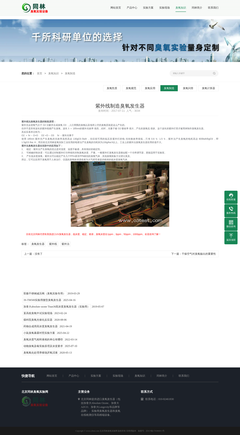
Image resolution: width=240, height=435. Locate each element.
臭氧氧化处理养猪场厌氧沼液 (40, 354)
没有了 (39, 255)
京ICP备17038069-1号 (155, 431)
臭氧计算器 (209, 88)
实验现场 (118, 375)
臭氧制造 (69, 73)
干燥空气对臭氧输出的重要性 (199, 255)
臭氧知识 (53, 73)
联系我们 (184, 375)
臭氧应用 (151, 88)
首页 (38, 73)
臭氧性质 (113, 88)
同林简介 (162, 375)
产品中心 (74, 375)
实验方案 (96, 375)
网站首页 (52, 375)
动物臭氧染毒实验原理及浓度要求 (43, 347)
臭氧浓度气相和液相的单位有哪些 (43, 340)
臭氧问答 (189, 88)
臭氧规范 (132, 88)
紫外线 (53, 245)
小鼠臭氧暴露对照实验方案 (39, 334)
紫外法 (65, 245)
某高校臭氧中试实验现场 (37, 314)
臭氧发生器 (37, 245)
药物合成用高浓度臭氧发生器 (40, 327)
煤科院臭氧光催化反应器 (37, 321)
